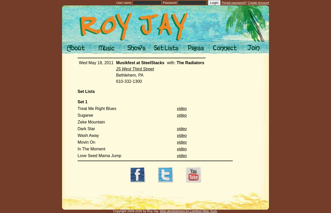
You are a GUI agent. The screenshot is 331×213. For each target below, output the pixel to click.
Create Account (258, 3)
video (182, 108)
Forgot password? (234, 3)
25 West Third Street (135, 69)
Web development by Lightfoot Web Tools (188, 211)
